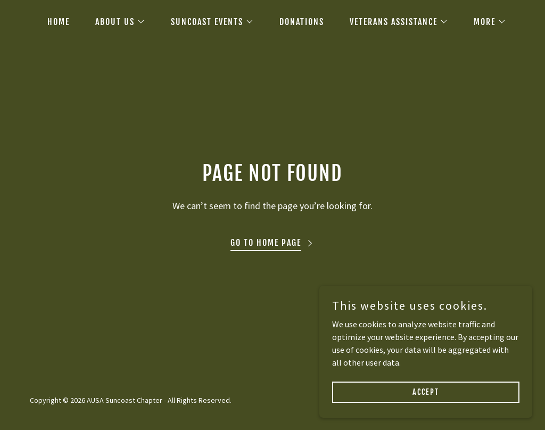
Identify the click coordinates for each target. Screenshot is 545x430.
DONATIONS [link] (301, 21)
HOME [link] (58, 21)
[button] (116, 21)
